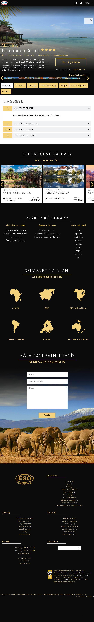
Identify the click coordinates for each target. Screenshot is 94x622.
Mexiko (78, 265)
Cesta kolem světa (24, 551)
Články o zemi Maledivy (15, 265)
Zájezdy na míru (24, 554)
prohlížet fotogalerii (81, 100)
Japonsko (78, 258)
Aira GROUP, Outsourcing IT (85, 621)
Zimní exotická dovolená (69, 551)
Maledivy (10, 45)
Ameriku (87, 597)
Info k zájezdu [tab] (78, 110)
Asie (47, 333)
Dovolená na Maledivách (16, 255)
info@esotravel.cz (24, 578)
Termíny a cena (71, 62)
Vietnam (78, 279)
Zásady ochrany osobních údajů (64, 619)
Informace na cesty (69, 522)
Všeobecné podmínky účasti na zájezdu (69, 530)
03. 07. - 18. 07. (55, 223)
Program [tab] (6, 110)
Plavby (24, 556)
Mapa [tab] (64, 110)
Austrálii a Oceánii (82, 600)
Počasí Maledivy (15, 262)
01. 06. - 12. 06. (12, 223)
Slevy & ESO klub (69, 517)
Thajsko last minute (69, 559)
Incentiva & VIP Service (69, 527)
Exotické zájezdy (69, 548)
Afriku (67, 604)
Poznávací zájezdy (24, 546)
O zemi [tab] (5, 116)
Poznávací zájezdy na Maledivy (47, 258)
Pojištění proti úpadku (69, 514)
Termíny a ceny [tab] (48, 110)
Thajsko (78, 275)
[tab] (47, 133)
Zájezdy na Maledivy (46, 255)
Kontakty (69, 509)
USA (78, 282)
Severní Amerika (78, 333)
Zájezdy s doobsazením (69, 525)
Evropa (47, 364)
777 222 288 (28, 575)
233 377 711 (28, 572)
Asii (73, 600)
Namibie (78, 268)
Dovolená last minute (69, 554)
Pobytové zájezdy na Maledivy (47, 262)
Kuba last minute (69, 556)
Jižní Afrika (78, 262)
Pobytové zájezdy (25, 548)
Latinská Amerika (16, 364)
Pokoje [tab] (32, 110)
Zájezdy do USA (24, 559)
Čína (78, 255)
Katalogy (69, 511)
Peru (78, 272)
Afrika (15, 333)
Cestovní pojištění (69, 519)
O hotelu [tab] (20, 110)
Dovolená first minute (69, 546)
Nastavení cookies (80, 619)
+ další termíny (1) (11, 225)
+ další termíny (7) (53, 225)
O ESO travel (69, 506)
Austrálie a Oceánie (78, 364)
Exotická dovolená (69, 543)
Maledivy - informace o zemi (15, 258)
